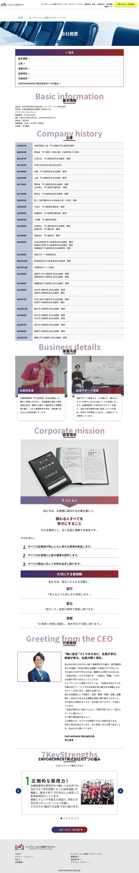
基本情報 (22, 58)
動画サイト (108, 7)
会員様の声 (101, 4)
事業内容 (22, 68)
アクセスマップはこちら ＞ (26, 112)
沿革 (20, 63)
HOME (20, 17)
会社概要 (109, 4)
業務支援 (87, 4)
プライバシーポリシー (79, 862)
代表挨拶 (22, 78)
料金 (93, 4)
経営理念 (22, 73)
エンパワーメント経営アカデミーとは (54, 4)
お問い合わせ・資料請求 (126, 4)
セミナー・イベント (76, 4)
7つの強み (38, 83)
